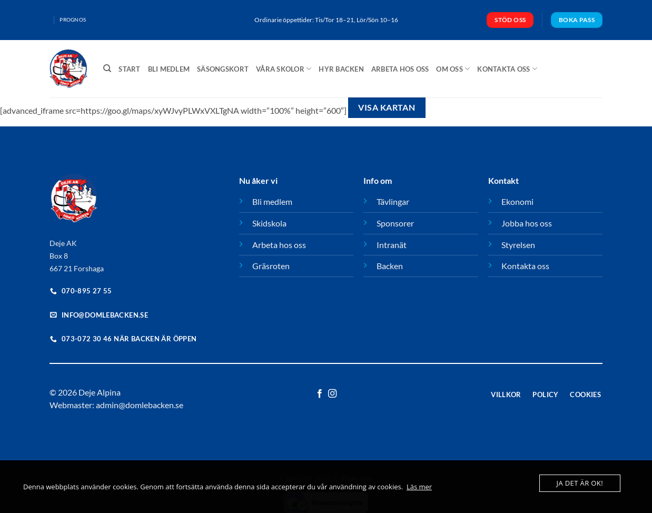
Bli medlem (169, 69)
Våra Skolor (283, 69)
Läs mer (419, 486)
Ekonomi (517, 201)
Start (129, 69)
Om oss (453, 69)
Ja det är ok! (580, 483)
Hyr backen (341, 69)
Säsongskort (223, 69)
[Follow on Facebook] (319, 394)
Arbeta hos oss (400, 69)
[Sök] (107, 68)
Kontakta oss (507, 69)
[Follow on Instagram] (332, 394)
